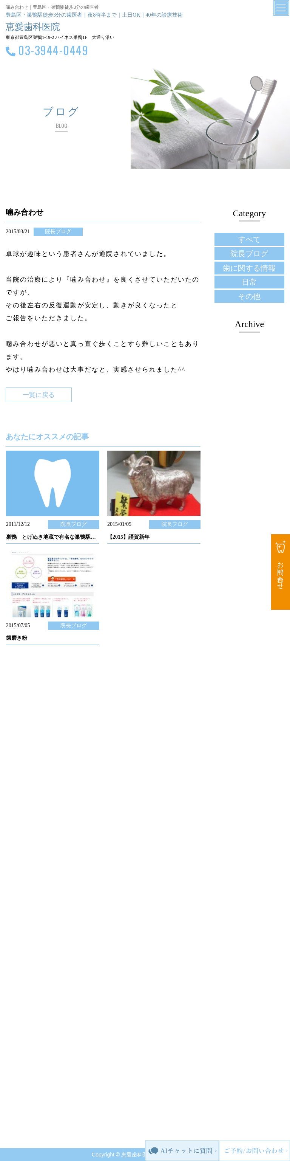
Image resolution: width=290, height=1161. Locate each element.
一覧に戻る (39, 394)
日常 (249, 282)
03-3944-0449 (53, 50)
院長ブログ (249, 254)
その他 (249, 296)
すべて (249, 239)
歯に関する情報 (249, 268)
